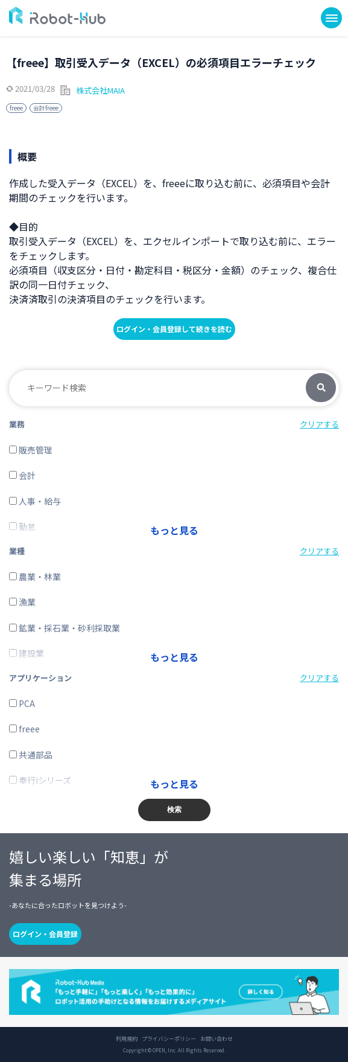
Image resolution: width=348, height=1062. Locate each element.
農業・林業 (35, 577)
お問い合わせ (216, 1039)
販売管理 (30, 450)
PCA (22, 703)
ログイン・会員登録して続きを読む (174, 329)
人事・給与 (35, 501)
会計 (22, 475)
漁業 (22, 602)
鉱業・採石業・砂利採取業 (64, 628)
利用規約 (127, 1039)
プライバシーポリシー (169, 1039)
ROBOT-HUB (57, 15)
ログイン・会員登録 (45, 934)
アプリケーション (40, 677)
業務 (17, 424)
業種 (17, 551)
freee (16, 107)
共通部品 (30, 755)
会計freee (46, 107)
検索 (321, 388)
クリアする (319, 424)
